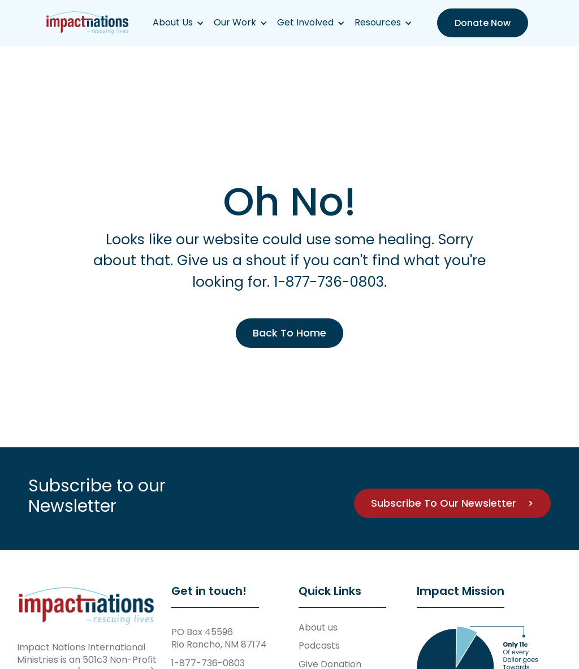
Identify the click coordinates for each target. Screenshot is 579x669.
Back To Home (289, 333)
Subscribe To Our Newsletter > (452, 503)
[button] (178, 22)
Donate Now (483, 22)
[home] (87, 23)
